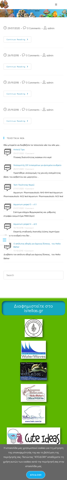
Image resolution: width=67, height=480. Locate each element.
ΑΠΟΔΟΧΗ (35, 474)
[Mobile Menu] (56, 4)
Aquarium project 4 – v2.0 (25, 223)
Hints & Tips (18, 149)
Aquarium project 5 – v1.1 (24, 204)
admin (51, 28)
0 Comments (34, 28)
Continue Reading (19, 38)
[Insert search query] (33, 275)
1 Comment (29, 153)
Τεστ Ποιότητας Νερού (23, 184)
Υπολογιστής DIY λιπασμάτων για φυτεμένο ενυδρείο (37, 165)
